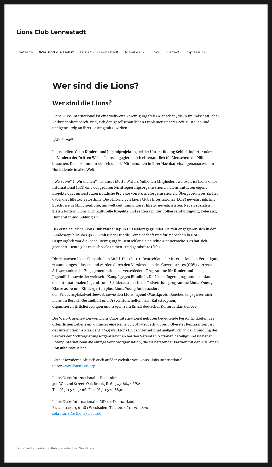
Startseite (24, 52)
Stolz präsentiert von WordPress (72, 448)
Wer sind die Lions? (56, 52)
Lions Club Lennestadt (51, 31)
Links (155, 52)
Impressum (195, 52)
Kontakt (172, 52)
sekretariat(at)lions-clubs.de (76, 413)
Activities (132, 52)
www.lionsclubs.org (78, 366)
